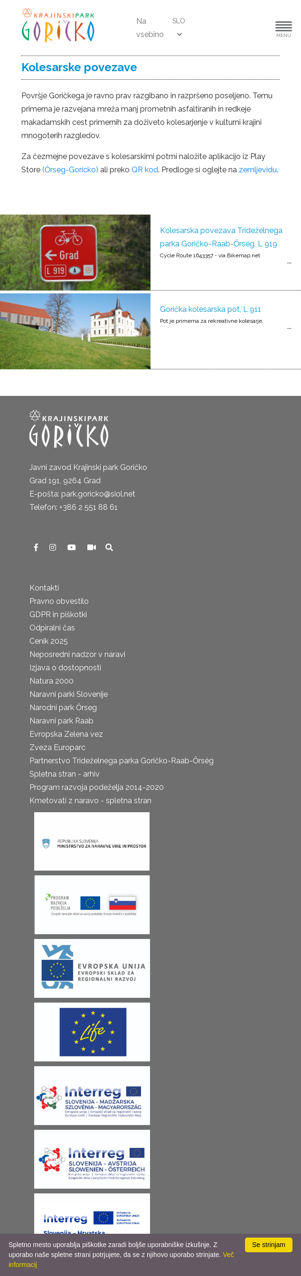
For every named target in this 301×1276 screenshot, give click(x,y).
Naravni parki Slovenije (68, 694)
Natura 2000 (51, 680)
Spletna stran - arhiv (64, 774)
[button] (255, 27)
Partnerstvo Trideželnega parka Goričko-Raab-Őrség (121, 760)
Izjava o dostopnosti (65, 667)
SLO (178, 21)
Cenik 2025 (48, 641)
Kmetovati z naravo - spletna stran (90, 800)
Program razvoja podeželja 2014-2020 (96, 787)
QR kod (145, 169)
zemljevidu (258, 169)
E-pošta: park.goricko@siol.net (82, 493)
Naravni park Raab (61, 720)
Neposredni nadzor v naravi (77, 654)
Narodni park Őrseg (63, 707)
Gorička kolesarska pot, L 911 (210, 309)
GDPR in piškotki (58, 614)
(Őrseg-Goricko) (70, 169)
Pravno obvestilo (59, 601)
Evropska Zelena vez (66, 734)
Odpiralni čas (52, 627)
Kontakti (44, 587)
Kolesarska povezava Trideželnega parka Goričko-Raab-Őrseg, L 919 (221, 237)
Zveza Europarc (57, 747)
